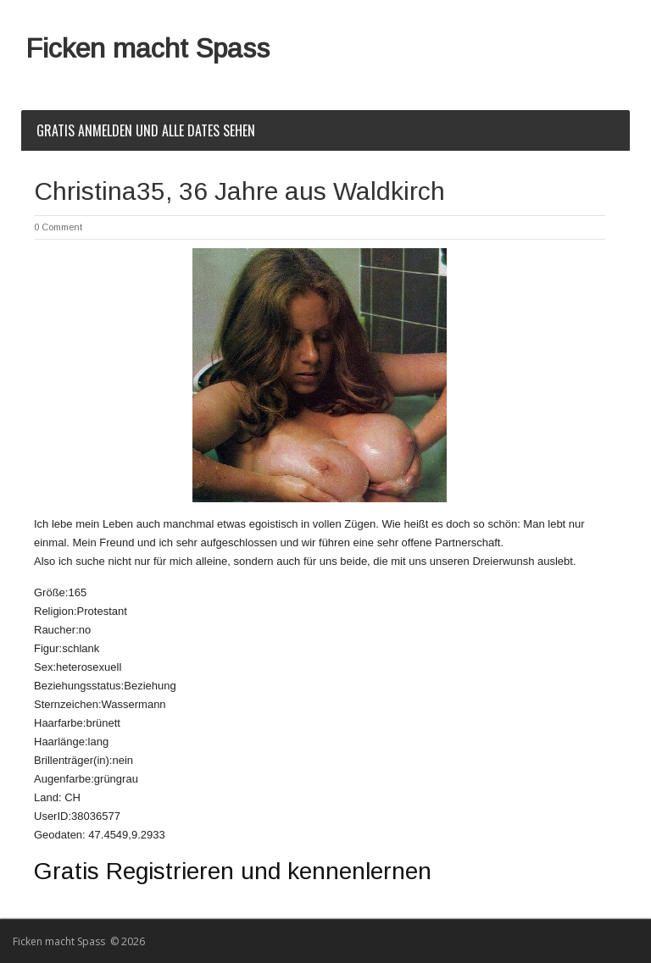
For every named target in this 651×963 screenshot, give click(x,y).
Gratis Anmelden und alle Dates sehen (145, 130)
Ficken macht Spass (147, 48)
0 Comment (58, 227)
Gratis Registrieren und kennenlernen (232, 871)
